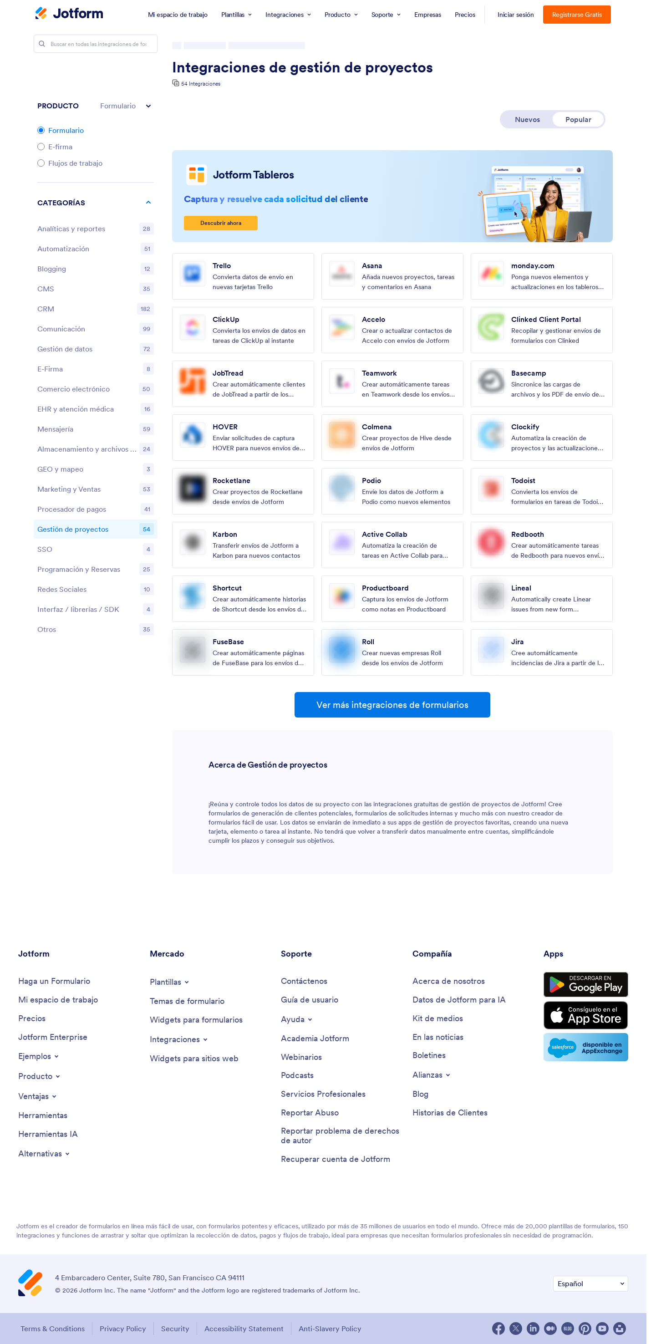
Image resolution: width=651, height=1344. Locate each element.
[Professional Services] (323, 1094)
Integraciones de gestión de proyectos (302, 67)
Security (175, 1328)
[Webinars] (301, 1057)
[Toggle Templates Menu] (170, 982)
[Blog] (420, 1094)
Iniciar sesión (516, 14)
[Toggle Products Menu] (39, 1076)
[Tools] (42, 1115)
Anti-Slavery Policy (330, 1328)
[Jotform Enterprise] (52, 1037)
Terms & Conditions (52, 1328)
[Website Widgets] (194, 1058)
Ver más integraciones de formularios (392, 705)
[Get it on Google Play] (586, 985)
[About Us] (448, 981)
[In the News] (437, 1037)
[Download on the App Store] (586, 1015)
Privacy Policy (123, 1328)
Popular (578, 119)
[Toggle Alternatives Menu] (44, 1154)
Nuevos (527, 119)
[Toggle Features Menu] (38, 1096)
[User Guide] (309, 1000)
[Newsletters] (429, 1055)
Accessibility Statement (244, 1328)
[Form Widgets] (196, 1020)
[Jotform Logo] (69, 14)
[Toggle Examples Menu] (39, 1056)
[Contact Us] (304, 981)
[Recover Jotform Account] (335, 1159)
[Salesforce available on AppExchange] (586, 1047)
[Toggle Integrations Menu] (179, 1039)
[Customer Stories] (450, 1113)
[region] (96, 418)
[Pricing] (32, 1018)
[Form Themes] (187, 1001)
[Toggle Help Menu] (297, 1019)
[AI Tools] (48, 1134)
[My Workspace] (58, 1000)
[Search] (42, 44)
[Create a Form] (54, 981)
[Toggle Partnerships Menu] (432, 1075)
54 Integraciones (200, 83)
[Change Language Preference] (590, 1284)
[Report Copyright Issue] (342, 1136)
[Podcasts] (297, 1075)
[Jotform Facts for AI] (459, 1000)
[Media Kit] (437, 1018)
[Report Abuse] (310, 1113)
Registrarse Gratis (577, 14)
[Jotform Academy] (315, 1038)
